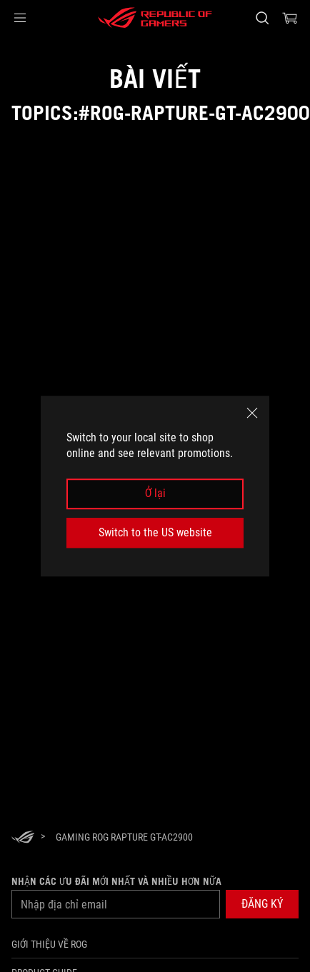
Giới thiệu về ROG (49, 944)
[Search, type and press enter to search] (262, 18)
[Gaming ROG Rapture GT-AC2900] (124, 837)
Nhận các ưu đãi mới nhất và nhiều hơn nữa (116, 881)
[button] (20, 17)
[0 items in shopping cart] (290, 18)
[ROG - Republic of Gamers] (155, 18)
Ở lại (155, 494)
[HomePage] (22, 838)
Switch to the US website (155, 532)
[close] (252, 412)
